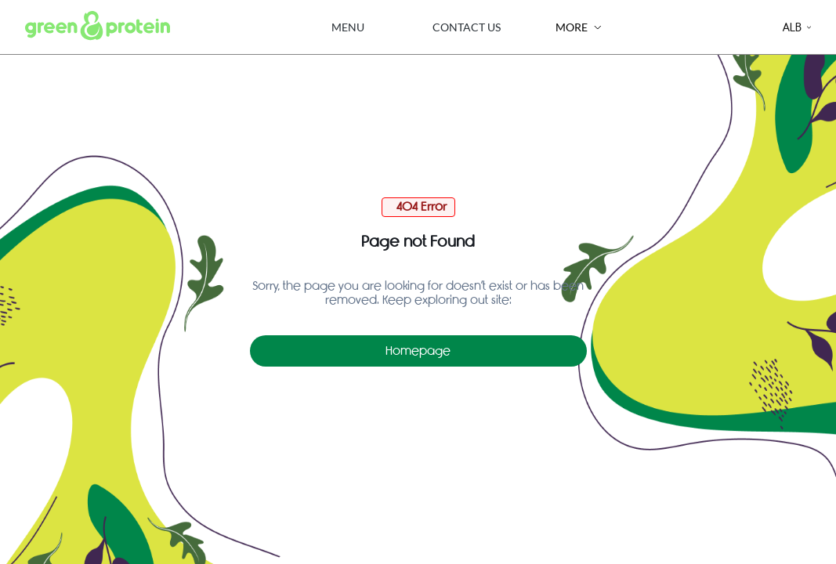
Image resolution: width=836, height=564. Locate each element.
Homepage (418, 351)
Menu (347, 27)
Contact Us (466, 27)
